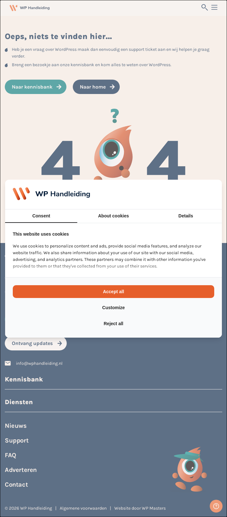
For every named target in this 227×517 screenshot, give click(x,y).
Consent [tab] (41, 215)
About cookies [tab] (113, 215)
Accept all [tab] (113, 291)
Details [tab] (185, 215)
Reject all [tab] (113, 323)
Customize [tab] (113, 307)
